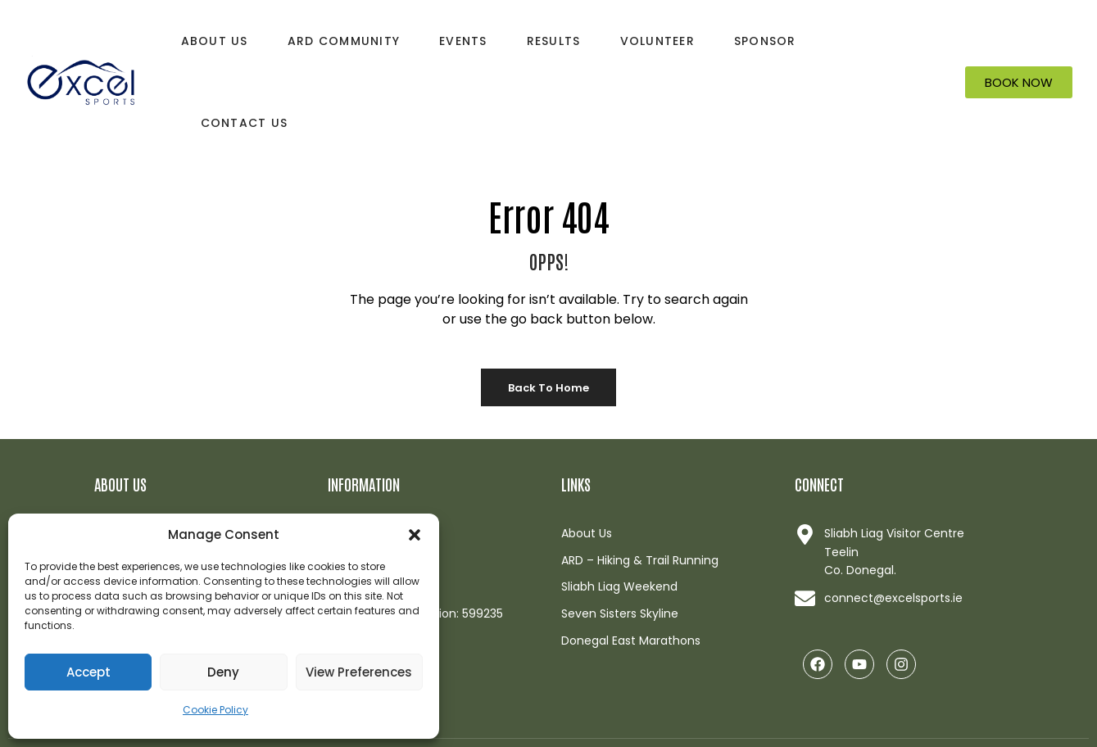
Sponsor (765, 41)
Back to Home (548, 388)
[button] (414, 535)
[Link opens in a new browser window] (899, 598)
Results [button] (554, 41)
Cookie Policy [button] (215, 710)
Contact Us (244, 123)
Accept (88, 672)
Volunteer (657, 41)
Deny (223, 672)
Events (463, 41)
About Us (214, 41)
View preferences (359, 672)
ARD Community (344, 41)
